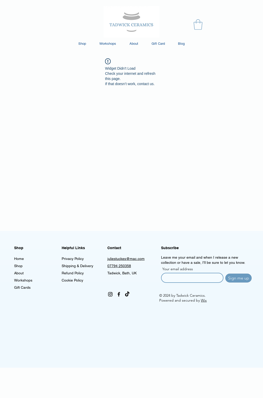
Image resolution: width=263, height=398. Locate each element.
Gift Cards (22, 287)
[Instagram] (110, 294)
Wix (204, 300)
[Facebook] (119, 294)
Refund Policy (73, 273)
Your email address (177, 269)
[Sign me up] (238, 278)
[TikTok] (127, 294)
